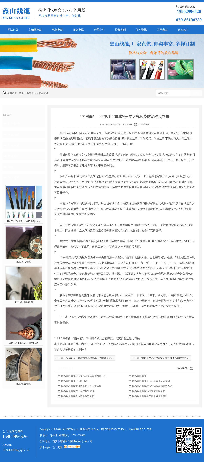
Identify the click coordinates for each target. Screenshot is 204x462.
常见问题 (13, 145)
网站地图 (134, 429)
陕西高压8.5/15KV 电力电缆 (23, 343)
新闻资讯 (141, 29)
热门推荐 (13, 177)
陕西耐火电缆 (23, 261)
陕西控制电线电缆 (23, 302)
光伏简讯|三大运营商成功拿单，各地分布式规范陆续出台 (95, 358)
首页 (21, 93)
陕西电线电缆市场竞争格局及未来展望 (81, 386)
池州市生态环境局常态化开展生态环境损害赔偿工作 (168, 358)
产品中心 (99, 29)
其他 (10, 167)
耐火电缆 (78, 29)
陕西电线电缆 (23, 383)
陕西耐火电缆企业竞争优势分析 (77, 396)
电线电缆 (57, 29)
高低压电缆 (35, 29)
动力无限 (57, 447)
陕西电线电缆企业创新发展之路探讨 (151, 381)
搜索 (196, 93)
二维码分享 (144, 124)
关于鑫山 (162, 29)
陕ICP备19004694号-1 (114, 429)
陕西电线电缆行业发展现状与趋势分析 (152, 386)
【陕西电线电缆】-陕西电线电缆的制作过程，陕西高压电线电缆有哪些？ (23, 221)
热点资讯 (43, 93)
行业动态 (13, 134)
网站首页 (12, 29)
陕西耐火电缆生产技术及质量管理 (150, 396)
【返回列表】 (183, 368)
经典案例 (120, 29)
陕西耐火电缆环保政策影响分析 (148, 391)
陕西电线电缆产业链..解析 (75, 381)
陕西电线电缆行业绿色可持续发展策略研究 (83, 376)
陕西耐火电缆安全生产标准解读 (77, 391)
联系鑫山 (183, 29)
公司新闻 (13, 123)
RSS (143, 429)
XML (149, 429)
